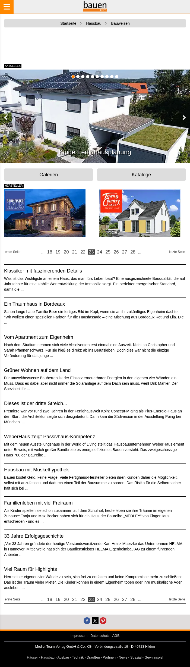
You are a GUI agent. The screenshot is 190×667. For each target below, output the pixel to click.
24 (99, 252)
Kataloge (141, 174)
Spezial (135, 657)
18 (49, 252)
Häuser (32, 657)
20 (66, 252)
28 (132, 252)
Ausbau (63, 657)
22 (83, 252)
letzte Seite (177, 252)
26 (116, 252)
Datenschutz (99, 636)
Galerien (48, 174)
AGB (116, 636)
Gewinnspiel (154, 657)
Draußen (93, 657)
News (123, 657)
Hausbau (48, 657)
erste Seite (12, 252)
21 (74, 252)
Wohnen (109, 657)
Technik (78, 657)
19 (58, 252)
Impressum (79, 636)
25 (107, 252)
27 (124, 252)
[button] (6, 117)
